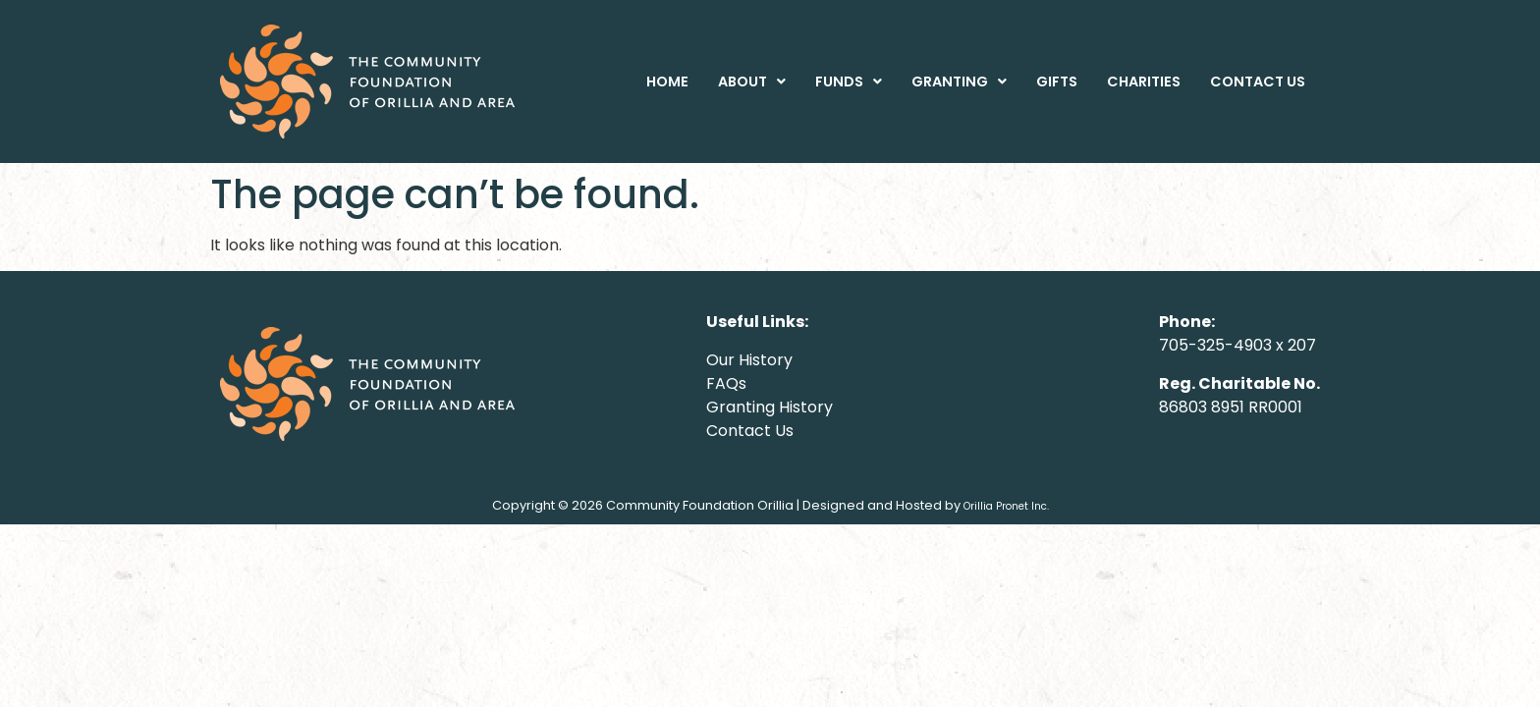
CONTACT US (1257, 81)
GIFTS (1056, 81)
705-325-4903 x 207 (1237, 345)
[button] (751, 81)
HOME (667, 81)
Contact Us (750, 430)
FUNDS (848, 81)
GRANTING (959, 81)
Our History (749, 360)
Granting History (769, 407)
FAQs (726, 383)
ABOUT (752, 81)
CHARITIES (1144, 81)
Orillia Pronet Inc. (1006, 506)
